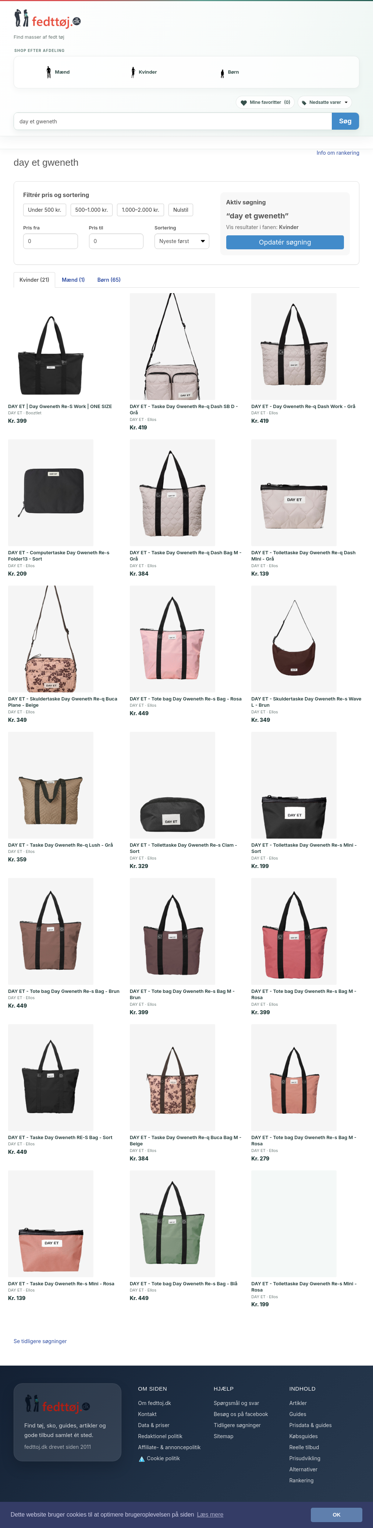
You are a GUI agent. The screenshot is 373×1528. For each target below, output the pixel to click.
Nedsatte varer (325, 102)
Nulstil (180, 210)
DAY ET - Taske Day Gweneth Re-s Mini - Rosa (61, 1283)
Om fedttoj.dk (154, 1403)
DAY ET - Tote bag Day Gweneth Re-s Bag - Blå (184, 1283)
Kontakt (147, 1414)
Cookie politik (159, 1458)
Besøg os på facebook (241, 1414)
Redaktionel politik (160, 1436)
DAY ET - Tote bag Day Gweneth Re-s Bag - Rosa (186, 699)
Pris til (96, 228)
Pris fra (31, 228)
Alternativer (303, 1469)
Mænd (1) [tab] (73, 280)
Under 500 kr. (44, 210)
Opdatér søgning (285, 242)
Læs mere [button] (210, 1514)
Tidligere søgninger (237, 1425)
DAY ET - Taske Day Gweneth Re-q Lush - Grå (60, 845)
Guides (297, 1414)
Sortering (165, 228)
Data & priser (154, 1425)
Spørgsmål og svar (236, 1403)
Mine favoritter (265, 102)
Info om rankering (338, 153)
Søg (345, 121)
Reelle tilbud (304, 1447)
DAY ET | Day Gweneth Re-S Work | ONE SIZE (60, 406)
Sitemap (224, 1436)
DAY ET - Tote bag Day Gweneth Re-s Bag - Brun (64, 991)
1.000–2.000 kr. (140, 210)
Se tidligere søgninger (40, 1341)
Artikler (298, 1403)
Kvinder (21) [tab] (34, 280)
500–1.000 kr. (91, 210)
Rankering (301, 1480)
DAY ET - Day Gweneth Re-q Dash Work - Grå (303, 406)
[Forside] (47, 19)
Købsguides (303, 1436)
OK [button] (337, 1515)
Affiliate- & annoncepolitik (169, 1447)
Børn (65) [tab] (109, 280)
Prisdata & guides (310, 1425)
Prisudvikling (304, 1458)
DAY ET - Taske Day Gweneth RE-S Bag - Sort (60, 1137)
